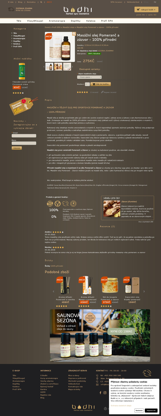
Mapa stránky (74, 389)
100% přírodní (57, 266)
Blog (20, 2)
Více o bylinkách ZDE (145, 222)
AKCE (49, 2)
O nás (10, 2)
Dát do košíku (101, 84)
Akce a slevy (73, 375)
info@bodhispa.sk (109, 384)
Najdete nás (45, 395)
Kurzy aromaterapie (49, 378)
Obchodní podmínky (77, 381)
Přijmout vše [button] (151, 410)
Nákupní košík (148, 10)
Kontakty (31, 2)
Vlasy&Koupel (35, 21)
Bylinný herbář (46, 386)
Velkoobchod (133, 2)
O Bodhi (43, 375)
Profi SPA (107, 21)
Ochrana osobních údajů (121, 406)
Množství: (83, 84)
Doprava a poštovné (77, 378)
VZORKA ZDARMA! (106, 51)
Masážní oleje (68, 27)
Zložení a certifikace (49, 384)
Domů (47, 27)
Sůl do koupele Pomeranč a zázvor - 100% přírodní (110, 299)
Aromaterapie (57, 21)
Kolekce (91, 21)
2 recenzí (94, 92)
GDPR (42, 392)
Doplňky (76, 21)
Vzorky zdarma (46, 381)
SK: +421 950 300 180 (110, 375)
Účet (146, 2)
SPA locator (116, 2)
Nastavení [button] (139, 410)
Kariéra (43, 389)
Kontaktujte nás (75, 386)
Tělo (19, 21)
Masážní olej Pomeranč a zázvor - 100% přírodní (97, 27)
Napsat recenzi (108, 92)
